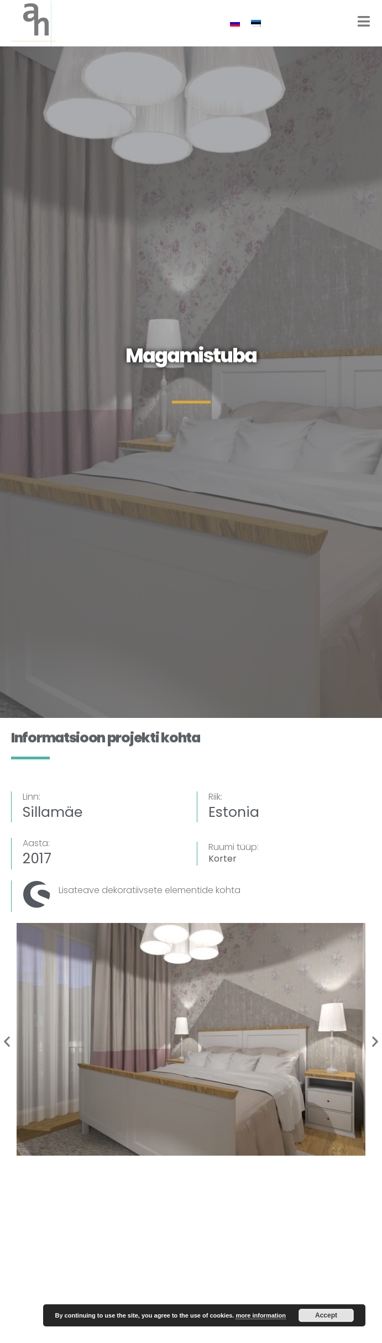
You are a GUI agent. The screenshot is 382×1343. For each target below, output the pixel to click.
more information (260, 1315)
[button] (7, 1041)
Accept (326, 1315)
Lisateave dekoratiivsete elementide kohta (149, 890)
